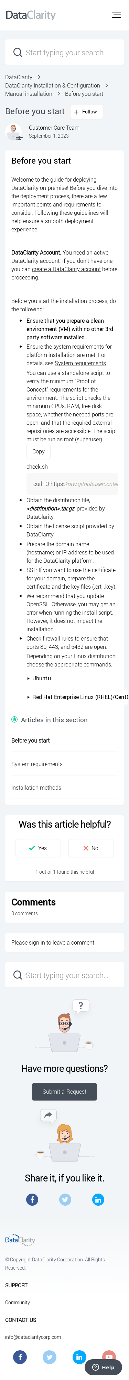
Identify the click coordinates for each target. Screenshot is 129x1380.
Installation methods (36, 787)
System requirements (80, 363)
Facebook (32, 1200)
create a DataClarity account (66, 269)
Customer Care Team (54, 127)
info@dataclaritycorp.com (33, 1337)
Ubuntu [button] (39, 678)
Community (17, 1302)
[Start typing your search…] (64, 52)
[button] (116, 15)
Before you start (84, 94)
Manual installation (28, 94)
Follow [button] (89, 111)
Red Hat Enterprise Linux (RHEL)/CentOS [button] (77, 697)
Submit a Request (65, 1091)
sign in (37, 942)
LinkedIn (98, 1200)
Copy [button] (38, 451)
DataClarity (18, 77)
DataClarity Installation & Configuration (52, 85)
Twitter (65, 1200)
